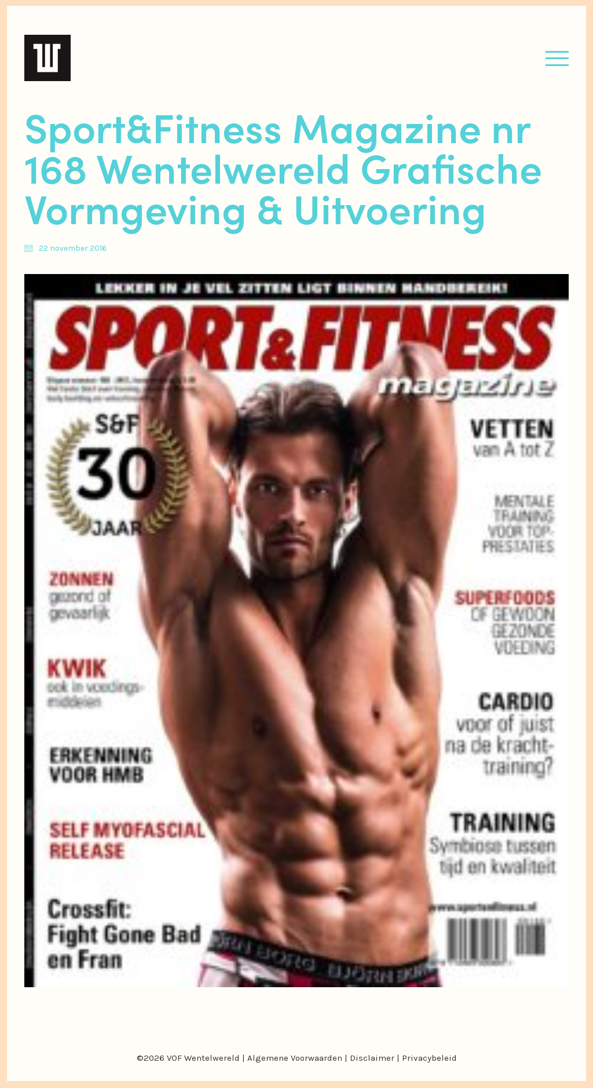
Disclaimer (372, 1058)
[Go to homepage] (47, 58)
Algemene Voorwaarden (294, 1058)
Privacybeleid (429, 1058)
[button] (557, 58)
